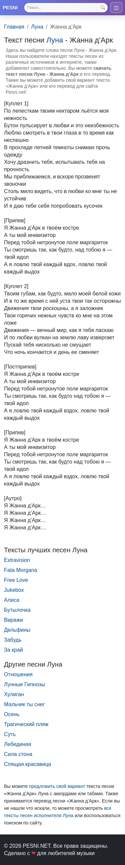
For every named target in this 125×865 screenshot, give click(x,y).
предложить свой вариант (57, 786)
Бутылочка (17, 610)
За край (13, 650)
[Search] (66, 7)
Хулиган (14, 694)
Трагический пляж (26, 724)
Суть (10, 734)
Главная (14, 27)
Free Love (16, 580)
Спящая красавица (27, 764)
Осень (12, 714)
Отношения (18, 674)
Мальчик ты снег (24, 704)
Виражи (13, 620)
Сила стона (18, 754)
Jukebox (14, 590)
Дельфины (17, 630)
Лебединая (17, 744)
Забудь (13, 640)
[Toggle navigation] (116, 7)
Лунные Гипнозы (24, 684)
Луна (37, 27)
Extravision (17, 560)
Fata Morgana (20, 570)
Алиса (11, 600)
